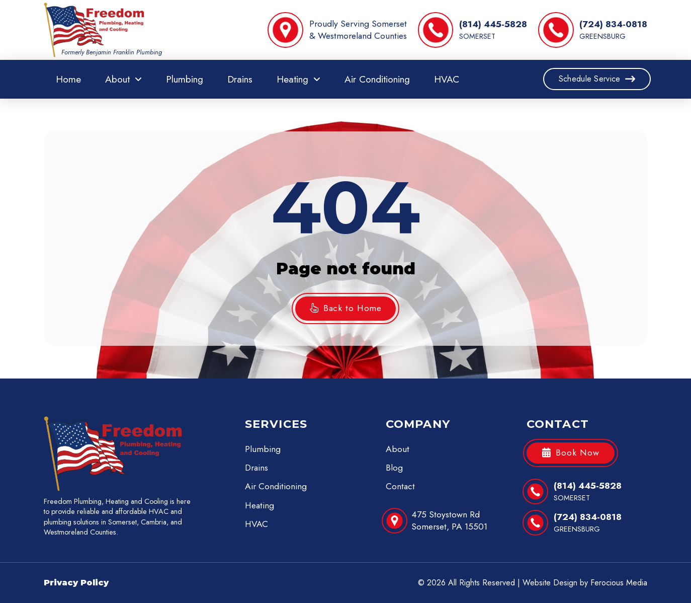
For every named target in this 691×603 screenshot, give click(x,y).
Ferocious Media (618, 582)
